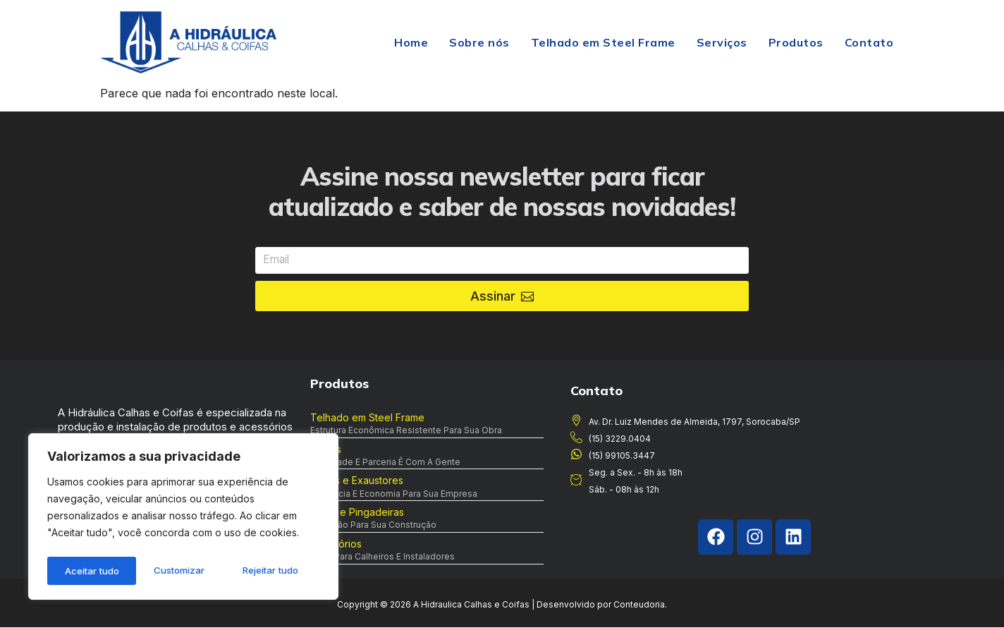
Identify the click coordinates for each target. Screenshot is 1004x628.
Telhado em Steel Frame (603, 42)
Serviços (722, 42)
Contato (869, 42)
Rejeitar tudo (181, 570)
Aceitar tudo (276, 570)
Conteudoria (639, 605)
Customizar (88, 570)
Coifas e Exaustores (356, 481)
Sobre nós (479, 42)
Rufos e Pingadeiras (357, 513)
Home (411, 42)
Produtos (796, 42)
